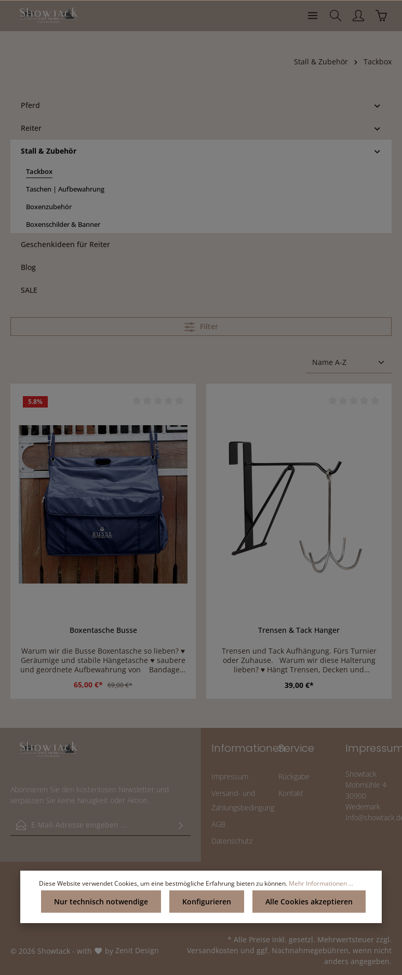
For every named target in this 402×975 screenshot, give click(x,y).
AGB (218, 824)
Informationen (248, 748)
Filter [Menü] (201, 326)
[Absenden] (181, 825)
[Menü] (312, 15)
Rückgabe (294, 776)
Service (296, 748)
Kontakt (290, 793)
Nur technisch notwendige (101, 901)
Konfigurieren (206, 901)
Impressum (229, 776)
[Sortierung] (349, 362)
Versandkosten (212, 950)
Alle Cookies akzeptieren (309, 901)
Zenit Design (137, 950)
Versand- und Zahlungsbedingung (242, 800)
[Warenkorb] (381, 15)
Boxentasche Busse (103, 630)
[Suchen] (335, 15)
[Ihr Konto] (358, 15)
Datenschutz (231, 841)
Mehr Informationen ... (321, 883)
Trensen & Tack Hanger (299, 630)
